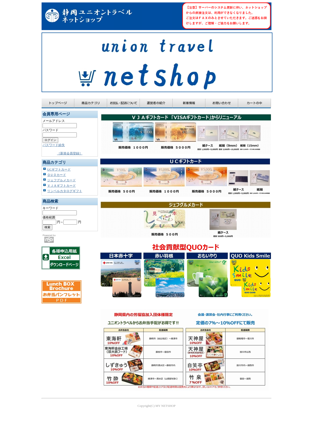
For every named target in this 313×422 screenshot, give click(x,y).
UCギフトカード (59, 169)
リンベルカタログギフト (64, 191)
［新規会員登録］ (69, 153)
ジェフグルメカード (61, 180)
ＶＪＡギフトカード (61, 185)
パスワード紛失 (54, 145)
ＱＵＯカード (56, 175)
